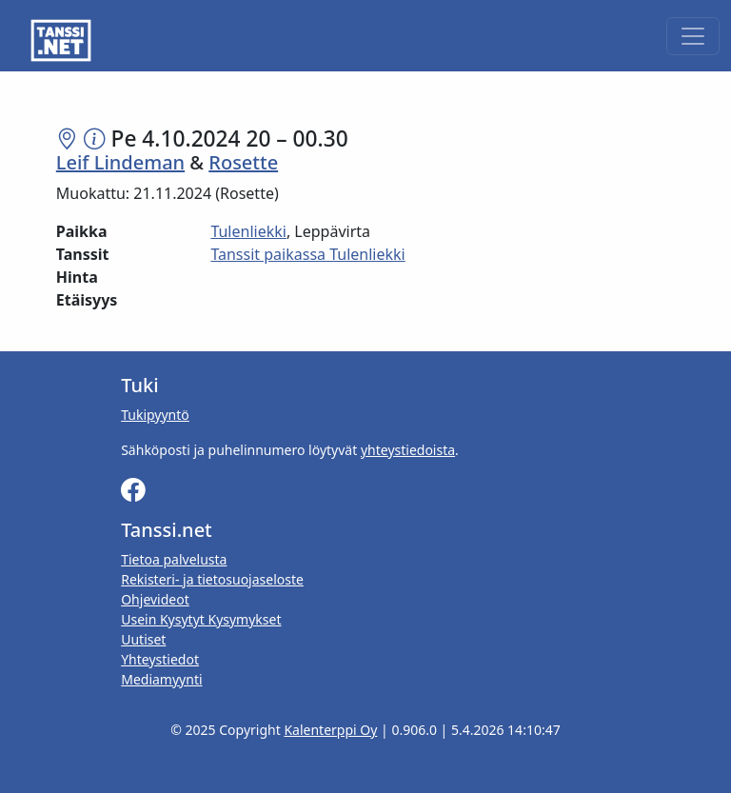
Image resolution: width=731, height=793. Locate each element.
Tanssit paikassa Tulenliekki (307, 254)
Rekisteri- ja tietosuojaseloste (212, 579)
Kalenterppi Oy (330, 730)
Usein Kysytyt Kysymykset (201, 619)
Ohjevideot (155, 599)
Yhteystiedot (160, 659)
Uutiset (143, 639)
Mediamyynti (161, 679)
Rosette (243, 162)
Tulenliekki (248, 231)
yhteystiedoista (408, 450)
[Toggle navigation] (693, 36)
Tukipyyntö (155, 415)
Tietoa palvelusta (174, 559)
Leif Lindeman (120, 162)
